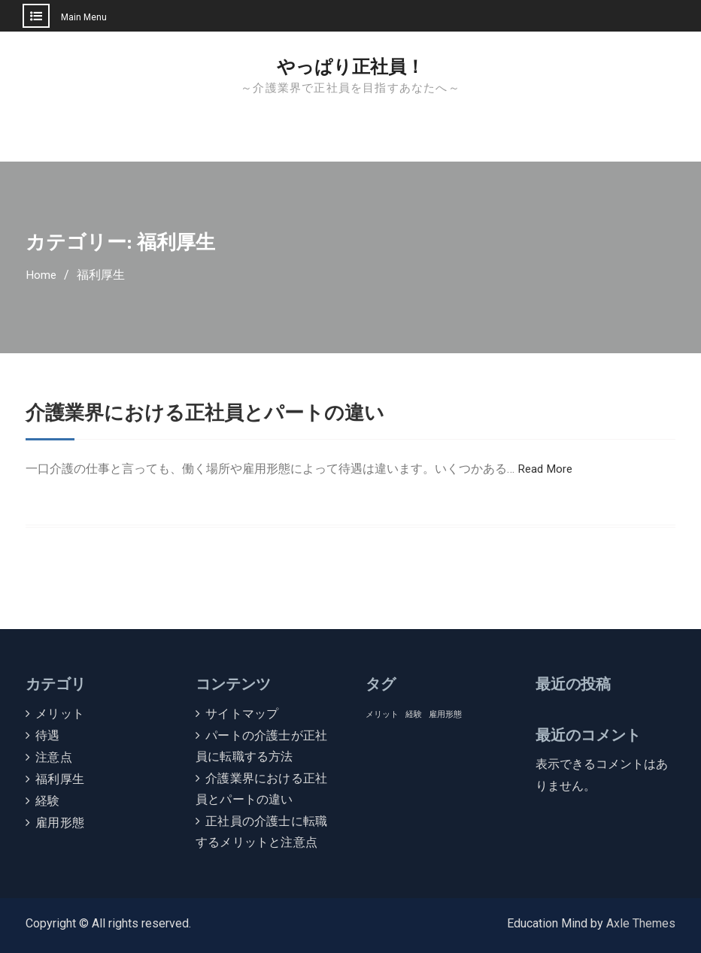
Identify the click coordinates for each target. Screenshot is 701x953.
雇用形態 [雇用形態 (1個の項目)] (445, 714)
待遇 (47, 735)
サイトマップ (241, 713)
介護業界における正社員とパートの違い (218, 412)
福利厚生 (59, 779)
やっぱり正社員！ (350, 67)
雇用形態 (59, 822)
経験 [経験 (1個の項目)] (413, 714)
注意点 (53, 757)
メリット (59, 713)
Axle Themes (640, 923)
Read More (546, 468)
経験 (47, 801)
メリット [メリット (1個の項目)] (382, 714)
